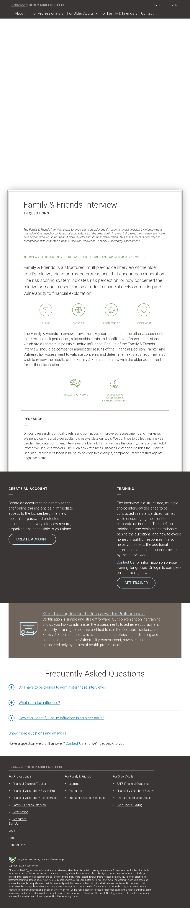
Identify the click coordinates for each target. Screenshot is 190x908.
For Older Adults (80, 13)
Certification (20, 812)
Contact (147, 13)
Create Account (32, 539)
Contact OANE (18, 845)
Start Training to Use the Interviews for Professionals (93, 613)
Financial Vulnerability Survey (135, 791)
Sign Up (159, 5)
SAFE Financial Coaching (133, 783)
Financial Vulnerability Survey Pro (33, 791)
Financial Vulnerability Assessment (34, 798)
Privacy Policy (31, 865)
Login (12, 830)
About (19, 13)
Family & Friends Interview (29, 805)
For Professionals (46, 13)
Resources (75, 791)
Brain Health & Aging (129, 805)
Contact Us (126, 562)
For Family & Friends (117, 13)
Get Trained (136, 583)
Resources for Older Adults (134, 798)
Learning (73, 783)
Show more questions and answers (37, 733)
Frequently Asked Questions (86, 798)
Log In (173, 5)
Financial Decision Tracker (29, 783)
